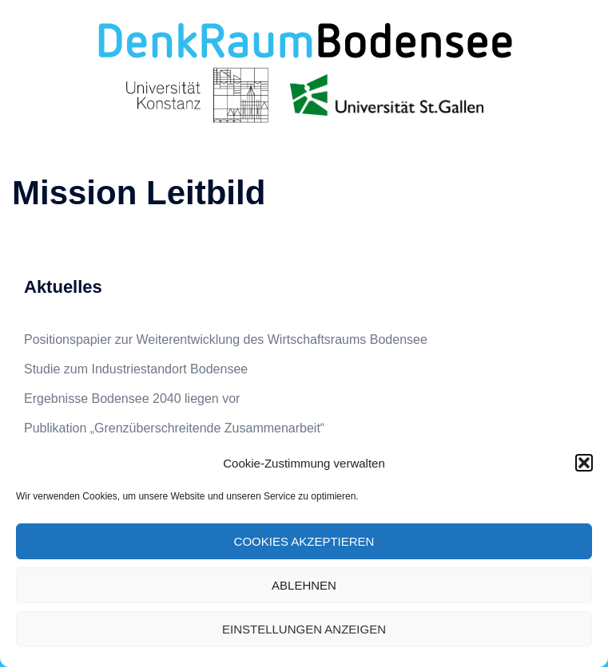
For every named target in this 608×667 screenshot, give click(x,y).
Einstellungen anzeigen (304, 629)
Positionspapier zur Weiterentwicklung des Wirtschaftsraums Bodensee (225, 339)
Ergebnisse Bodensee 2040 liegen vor (132, 398)
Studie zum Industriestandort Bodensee (136, 369)
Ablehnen (304, 585)
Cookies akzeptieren (304, 541)
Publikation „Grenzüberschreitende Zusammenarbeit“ (174, 428)
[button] (584, 463)
